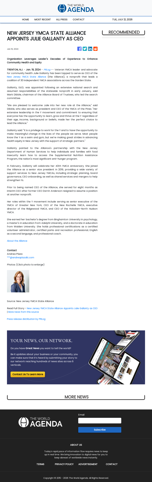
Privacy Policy (64, 464)
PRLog (46, 69)
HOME (25, 19)
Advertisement (88, 464)
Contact (112, 464)
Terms (40, 464)
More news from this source (30, 312)
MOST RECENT (42, 19)
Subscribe (100, 429)
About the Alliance (17, 241)
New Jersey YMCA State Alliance (27, 76)
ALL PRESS (61, 19)
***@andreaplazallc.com (21, 257)
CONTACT (78, 19)
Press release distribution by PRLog (27, 319)
